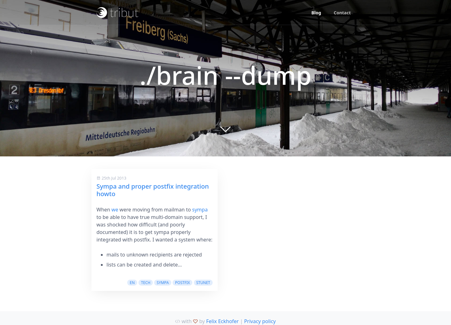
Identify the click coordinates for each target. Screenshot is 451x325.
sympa (200, 209)
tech (145, 282)
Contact (342, 13)
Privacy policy (260, 321)
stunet (203, 282)
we (114, 209)
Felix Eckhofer (222, 321)
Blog (316, 13)
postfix (182, 282)
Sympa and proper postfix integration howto (152, 190)
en (132, 282)
